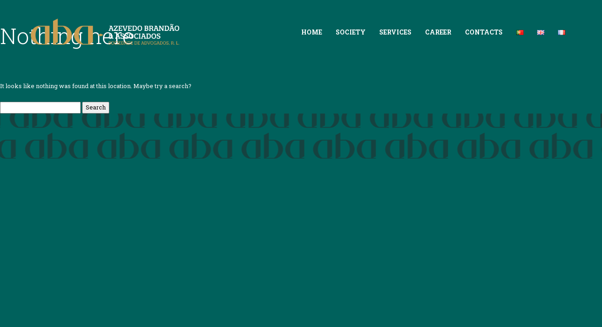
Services (395, 32)
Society (351, 32)
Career (438, 32)
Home (311, 32)
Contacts (484, 32)
